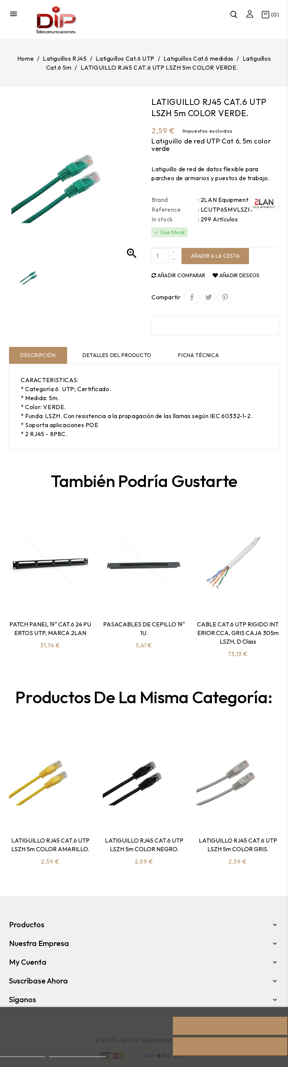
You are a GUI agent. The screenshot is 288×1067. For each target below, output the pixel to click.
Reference (166, 209)
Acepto (230, 1047)
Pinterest (225, 297)
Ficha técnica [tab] (198, 355)
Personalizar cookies (77, 1053)
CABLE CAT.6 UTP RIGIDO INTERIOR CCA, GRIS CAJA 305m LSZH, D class (238, 632)
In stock (162, 219)
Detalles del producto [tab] (117, 355)
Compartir (191, 297)
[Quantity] (161, 255)
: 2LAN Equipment (223, 199)
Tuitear (208, 297)
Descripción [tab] (38, 355)
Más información (22, 1053)
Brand (160, 199)
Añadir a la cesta (215, 256)
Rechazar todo (230, 1026)
